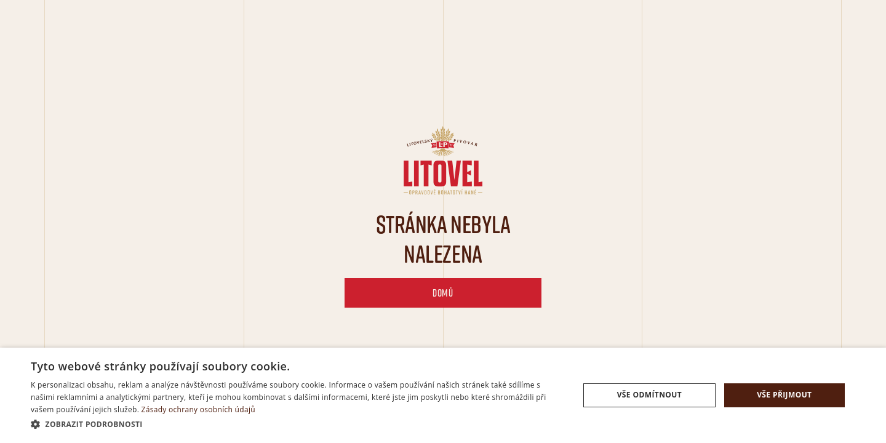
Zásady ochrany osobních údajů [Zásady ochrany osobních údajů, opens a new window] (198, 409)
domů (443, 293)
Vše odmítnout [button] (649, 394)
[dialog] (443, 395)
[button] (297, 424)
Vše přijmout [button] (784, 394)
